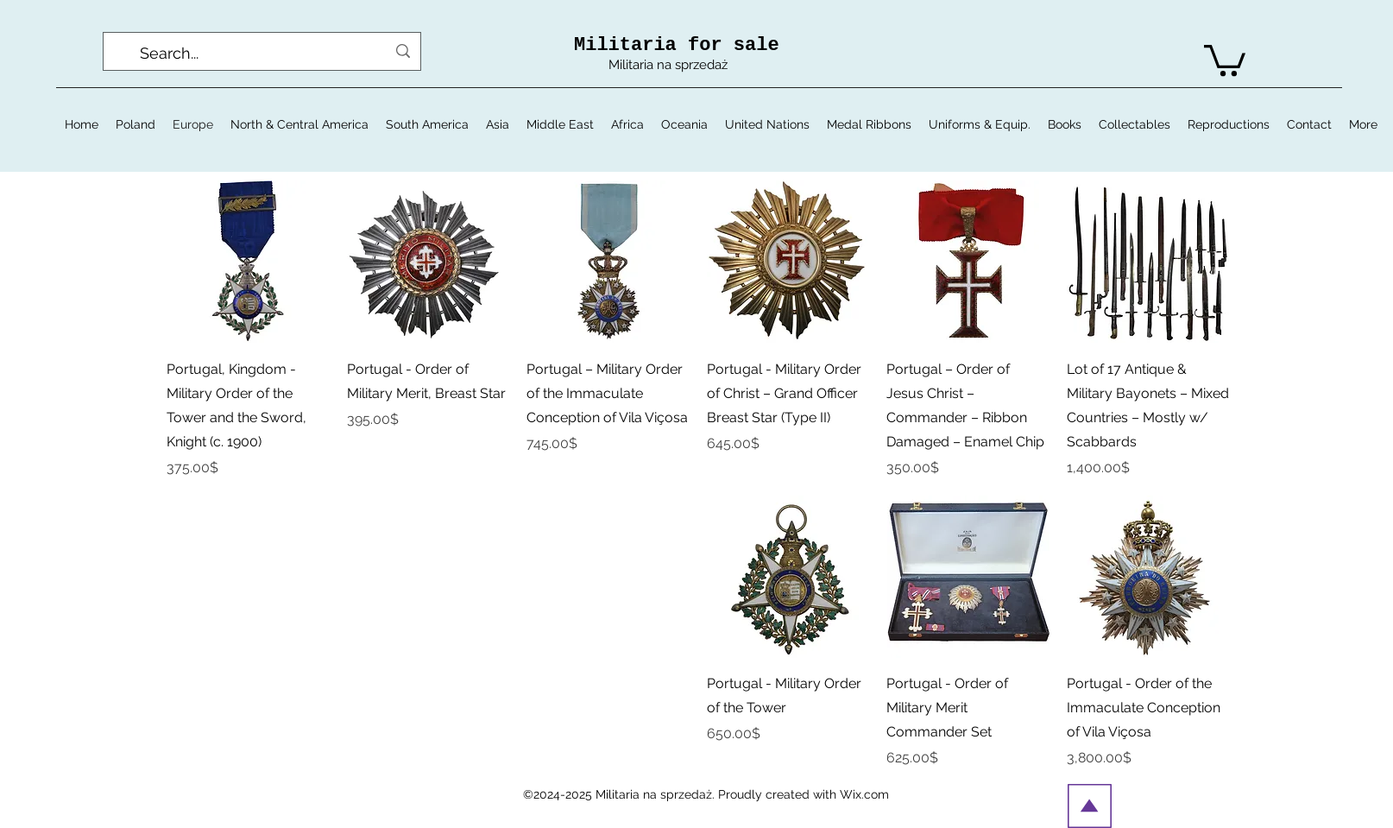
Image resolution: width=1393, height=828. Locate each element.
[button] (1224, 58)
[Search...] (263, 53)
